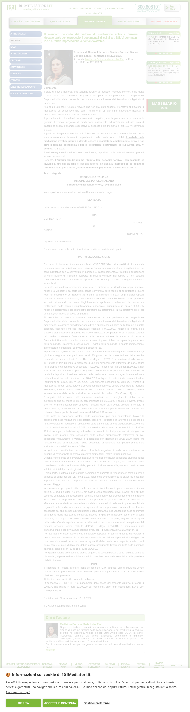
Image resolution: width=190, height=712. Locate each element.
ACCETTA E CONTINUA (60, 703)
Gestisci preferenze (97, 703)
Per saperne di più (18, 692)
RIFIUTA (23, 703)
